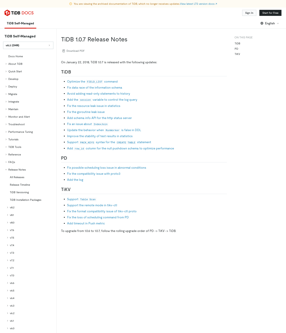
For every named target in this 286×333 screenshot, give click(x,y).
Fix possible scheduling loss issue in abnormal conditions (106, 167)
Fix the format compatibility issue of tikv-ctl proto (102, 211)
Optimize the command (92, 81)
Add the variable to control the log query (102, 99)
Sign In (249, 12)
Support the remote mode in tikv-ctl (92, 205)
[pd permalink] (70, 158)
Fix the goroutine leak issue (86, 112)
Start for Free (270, 12)
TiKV (237, 54)
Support (82, 199)
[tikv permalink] (73, 189)
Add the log (75, 180)
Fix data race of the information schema (94, 87)
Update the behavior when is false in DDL (104, 130)
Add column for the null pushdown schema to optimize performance (120, 148)
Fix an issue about (87, 124)
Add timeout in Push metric (86, 223)
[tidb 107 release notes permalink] (130, 39)
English (269, 23)
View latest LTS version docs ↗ (198, 3)
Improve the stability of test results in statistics (100, 136)
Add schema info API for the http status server (99, 118)
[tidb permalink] (74, 72)
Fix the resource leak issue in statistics (93, 106)
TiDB (237, 43)
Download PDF (74, 50)
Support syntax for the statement (109, 142)
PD (236, 48)
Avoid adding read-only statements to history (98, 93)
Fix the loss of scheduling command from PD (98, 217)
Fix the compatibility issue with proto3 (93, 173)
